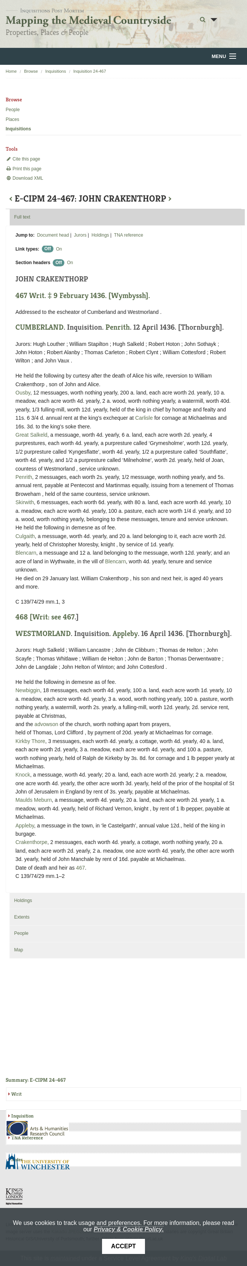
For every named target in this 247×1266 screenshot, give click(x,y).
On (59, 249)
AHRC (38, 1128)
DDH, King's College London (15, 1196)
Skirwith (24, 502)
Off (47, 249)
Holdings (100, 235)
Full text (22, 217)
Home (11, 71)
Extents (21, 917)
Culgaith (25, 536)
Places (12, 119)
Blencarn (25, 553)
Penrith (117, 327)
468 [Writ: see (39, 617)
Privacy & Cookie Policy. (129, 1229)
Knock (22, 775)
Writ (16, 1094)
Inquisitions (55, 71)
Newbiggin (27, 690)
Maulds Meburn (33, 800)
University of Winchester (41, 1162)
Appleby (125, 633)
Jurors (80, 235)
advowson (46, 724)
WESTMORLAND (43, 633)
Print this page (23, 168)
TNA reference (128, 235)
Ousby (22, 393)
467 (69, 617)
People (13, 109)
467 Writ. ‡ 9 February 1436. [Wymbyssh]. (82, 295)
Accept (123, 1246)
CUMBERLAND (39, 327)
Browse (31, 71)
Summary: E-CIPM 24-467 (36, 1079)
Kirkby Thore (30, 741)
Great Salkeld (31, 435)
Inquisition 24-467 (89, 71)
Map (18, 950)
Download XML (24, 178)
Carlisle (144, 418)
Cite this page (23, 159)
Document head (53, 235)
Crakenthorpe (31, 842)
